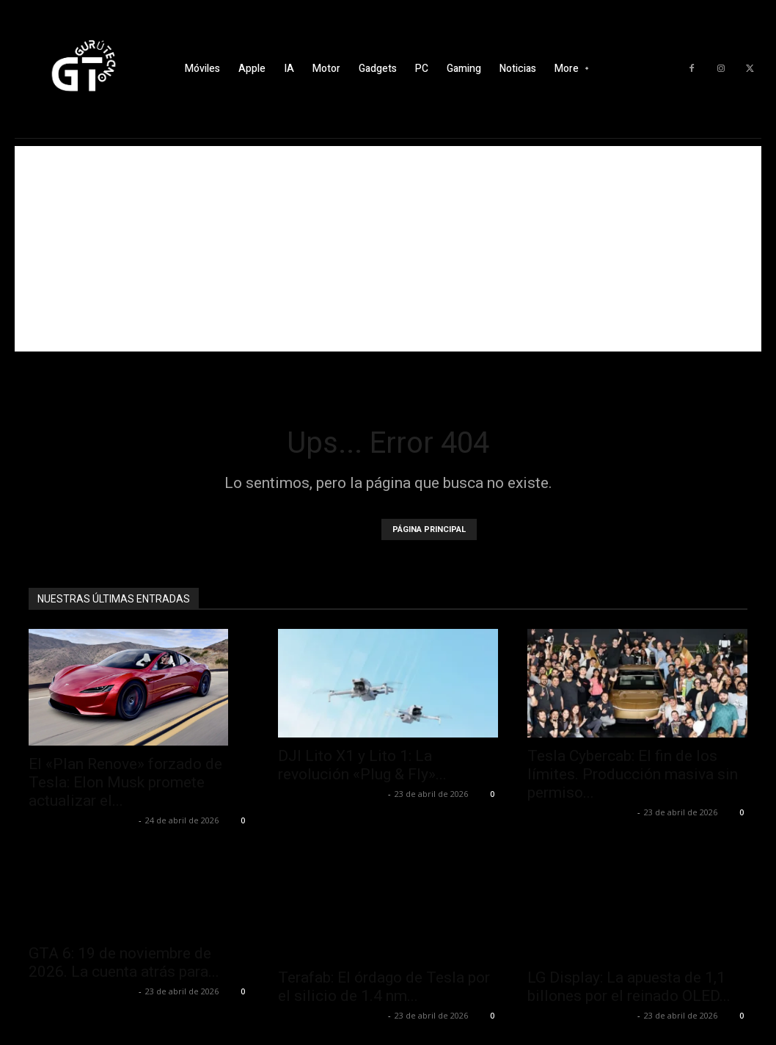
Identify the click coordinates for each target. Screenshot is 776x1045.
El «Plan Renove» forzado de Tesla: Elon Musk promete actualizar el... (125, 782)
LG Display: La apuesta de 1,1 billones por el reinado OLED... (629, 987)
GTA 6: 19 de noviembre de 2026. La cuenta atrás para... (124, 962)
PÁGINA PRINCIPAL (429, 529)
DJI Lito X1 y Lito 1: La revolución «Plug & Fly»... (362, 765)
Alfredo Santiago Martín (82, 820)
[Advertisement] (388, 249)
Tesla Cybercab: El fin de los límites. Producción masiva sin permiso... (632, 774)
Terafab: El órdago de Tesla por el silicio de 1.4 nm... (384, 987)
